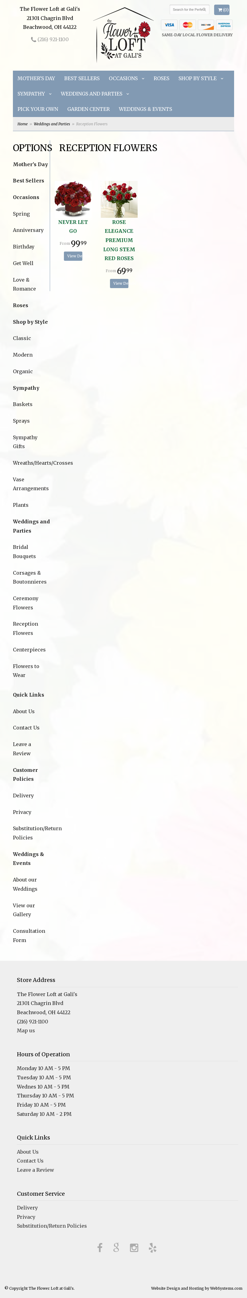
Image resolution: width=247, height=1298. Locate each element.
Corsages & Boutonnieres (30, 577)
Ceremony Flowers (25, 603)
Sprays (21, 421)
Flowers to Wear (26, 670)
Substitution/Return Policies (31, 833)
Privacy (22, 812)
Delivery (23, 795)
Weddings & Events (145, 109)
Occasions (123, 78)
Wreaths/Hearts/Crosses (31, 463)
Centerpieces (29, 650)
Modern (23, 355)
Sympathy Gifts (25, 442)
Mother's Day (36, 78)
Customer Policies (25, 774)
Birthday (23, 247)
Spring (21, 214)
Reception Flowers (25, 628)
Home (23, 124)
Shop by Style (197, 78)
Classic (22, 338)
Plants (21, 505)
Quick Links (28, 695)
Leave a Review (22, 749)
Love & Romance (24, 284)
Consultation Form (29, 935)
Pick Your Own (38, 109)
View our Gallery (24, 910)
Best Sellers (82, 78)
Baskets (23, 404)
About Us (24, 711)
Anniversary (28, 230)
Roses (161, 78)
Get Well (23, 263)
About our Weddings (25, 884)
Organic (23, 371)
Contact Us (26, 728)
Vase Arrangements (31, 484)
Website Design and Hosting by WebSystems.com (196, 1288)
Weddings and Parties (91, 94)
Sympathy (31, 94)
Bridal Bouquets (24, 551)
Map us (26, 1030)
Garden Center (88, 109)
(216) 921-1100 (50, 39)
